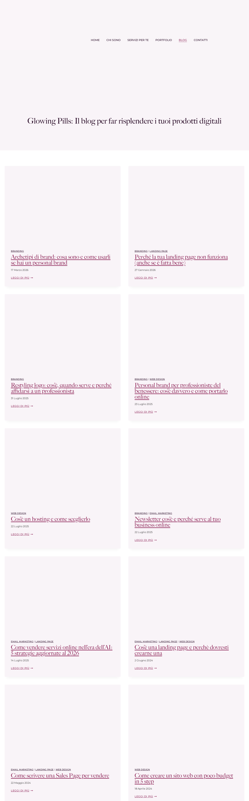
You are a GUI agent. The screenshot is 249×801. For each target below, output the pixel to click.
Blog (183, 40)
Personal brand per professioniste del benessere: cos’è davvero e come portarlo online (181, 391)
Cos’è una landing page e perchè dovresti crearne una (182, 650)
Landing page (159, 251)
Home (95, 40)
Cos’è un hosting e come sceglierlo (50, 519)
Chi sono (113, 40)
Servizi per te (138, 40)
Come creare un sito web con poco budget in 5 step (184, 778)
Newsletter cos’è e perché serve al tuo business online (178, 522)
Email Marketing (161, 513)
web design (157, 379)
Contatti (201, 40)
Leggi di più (22, 277)
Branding (17, 251)
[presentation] (63, 204)
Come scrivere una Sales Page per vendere (60, 775)
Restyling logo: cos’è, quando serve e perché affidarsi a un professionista (61, 388)
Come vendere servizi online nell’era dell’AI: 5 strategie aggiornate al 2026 (61, 650)
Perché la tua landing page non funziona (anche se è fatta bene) (181, 259)
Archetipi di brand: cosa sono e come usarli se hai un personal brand (60, 259)
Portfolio (163, 40)
